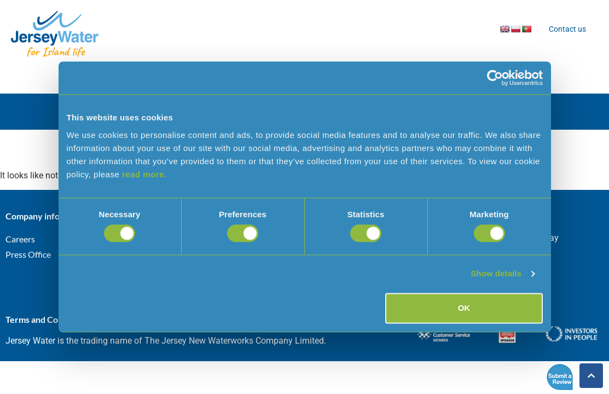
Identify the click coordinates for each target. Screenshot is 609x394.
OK (464, 307)
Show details (496, 274)
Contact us (567, 29)
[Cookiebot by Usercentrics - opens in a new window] (495, 77)
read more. (144, 174)
